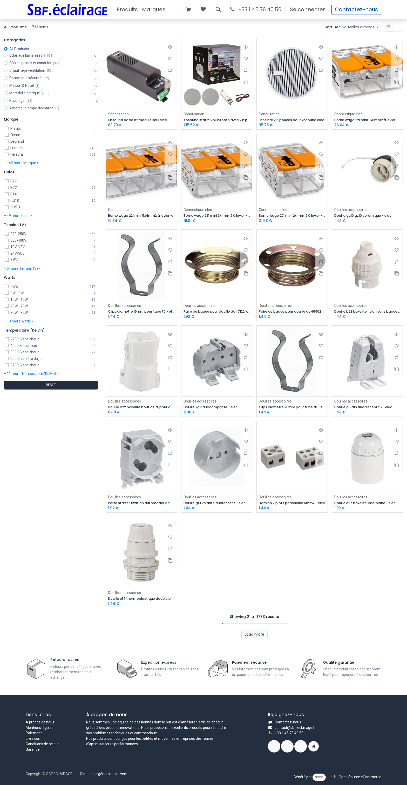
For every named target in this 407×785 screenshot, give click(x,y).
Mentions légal (38, 727)
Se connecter (307, 9)
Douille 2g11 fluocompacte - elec (215, 408)
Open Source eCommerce (360, 777)
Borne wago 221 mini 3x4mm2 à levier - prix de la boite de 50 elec (217, 216)
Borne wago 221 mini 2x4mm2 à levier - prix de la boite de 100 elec (292, 216)
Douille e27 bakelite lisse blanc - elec (367, 504)
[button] (218, 9)
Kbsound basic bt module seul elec (141, 120)
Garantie (33, 749)
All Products (19, 49)
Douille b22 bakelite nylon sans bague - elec (367, 312)
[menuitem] (127, 9)
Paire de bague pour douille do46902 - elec (292, 312)
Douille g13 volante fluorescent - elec (217, 504)
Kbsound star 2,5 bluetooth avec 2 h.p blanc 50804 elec (217, 120)
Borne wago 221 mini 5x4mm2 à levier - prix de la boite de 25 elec (141, 216)
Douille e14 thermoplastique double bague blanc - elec (141, 601)
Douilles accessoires (350, 210)
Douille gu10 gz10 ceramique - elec (366, 216)
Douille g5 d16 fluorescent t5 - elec (367, 408)
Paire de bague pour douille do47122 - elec (217, 312)
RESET (51, 384)
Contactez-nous (356, 9)
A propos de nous (40, 722)
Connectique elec (348, 114)
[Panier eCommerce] (188, 9)
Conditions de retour (42, 744)
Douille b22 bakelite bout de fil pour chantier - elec (141, 408)
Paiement (34, 733)
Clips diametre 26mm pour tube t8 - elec (292, 408)
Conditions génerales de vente (105, 774)
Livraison (33, 738)
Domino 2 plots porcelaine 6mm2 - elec (292, 504)
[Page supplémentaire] (313, 746)
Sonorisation (118, 114)
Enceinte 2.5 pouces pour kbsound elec (292, 120)
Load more (254, 636)
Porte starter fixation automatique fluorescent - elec (141, 504)
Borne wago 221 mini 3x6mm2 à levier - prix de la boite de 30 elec (367, 120)
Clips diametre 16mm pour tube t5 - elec (141, 312)
